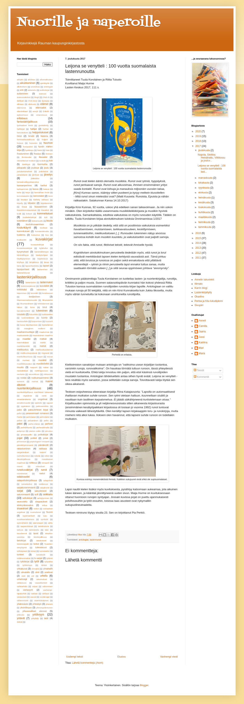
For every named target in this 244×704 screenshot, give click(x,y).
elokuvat (32, 104)
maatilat (26, 339)
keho (19, 192)
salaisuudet (23, 476)
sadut (42, 473)
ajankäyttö (44, 83)
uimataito (25, 572)
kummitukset (23, 231)
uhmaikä (35, 569)
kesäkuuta (204, 202)
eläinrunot (21, 108)
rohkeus (33, 462)
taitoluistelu (34, 530)
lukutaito (21, 314)
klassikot (45, 210)
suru (45, 516)
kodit (19, 214)
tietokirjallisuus (40, 537)
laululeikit (44, 286)
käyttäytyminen (23, 259)
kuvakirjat (44, 239)
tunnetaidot (44, 551)
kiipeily (20, 203)
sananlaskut (26, 484)
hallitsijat (21, 129)
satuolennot (40, 491)
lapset (46, 265)
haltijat (33, 129)
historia (44, 136)
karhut (44, 185)
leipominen (22, 293)
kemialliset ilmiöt (41, 192)
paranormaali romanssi (37, 413)
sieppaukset (41, 501)
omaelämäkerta (24, 399)
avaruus (42, 93)
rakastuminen (23, 448)
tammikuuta (205, 227)
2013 (198, 247)
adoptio (20, 79)
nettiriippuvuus (41, 371)
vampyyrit (28, 590)
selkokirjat (27, 498)
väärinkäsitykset (41, 600)
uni (32, 576)
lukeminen (42, 310)
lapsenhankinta (32, 266)
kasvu (35, 189)
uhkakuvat (22, 568)
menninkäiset (23, 342)
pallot (19, 413)
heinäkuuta (204, 197)
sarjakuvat (44, 487)
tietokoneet (41, 540)
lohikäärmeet (43, 303)
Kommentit (201, 376)
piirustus (49, 431)
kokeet (29, 214)
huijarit (45, 139)
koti (45, 217)
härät (39, 150)
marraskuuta (205, 177)
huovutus (33, 143)
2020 (198, 131)
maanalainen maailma (43, 335)
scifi (36, 494)
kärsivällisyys (23, 255)
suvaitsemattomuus (25, 519)
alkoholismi (22, 87)
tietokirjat (21, 540)
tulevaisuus (41, 547)
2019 (198, 136)
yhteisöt (49, 604)
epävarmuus (22, 115)
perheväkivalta (42, 427)
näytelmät (27, 396)
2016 (198, 233)
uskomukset (41, 579)
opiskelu (38, 403)
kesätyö (24, 199)
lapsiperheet (23, 269)
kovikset (43, 228)
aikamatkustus (46, 79)
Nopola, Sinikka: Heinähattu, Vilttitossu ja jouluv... (211, 157)
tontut (36, 544)
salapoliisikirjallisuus (27, 480)
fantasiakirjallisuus (27, 121)
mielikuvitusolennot (44, 350)
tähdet (44, 565)
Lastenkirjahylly (203, 292)
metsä (43, 346)
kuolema (21, 235)
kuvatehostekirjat (24, 248)
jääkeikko (35, 178)
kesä (50, 196)
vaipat (35, 586)
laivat (46, 262)
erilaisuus (22, 118)
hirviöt (31, 136)
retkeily (37, 456)
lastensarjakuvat (28, 286)
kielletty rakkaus (41, 199)
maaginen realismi (34, 328)
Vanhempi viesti (169, 656)
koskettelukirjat (29, 217)
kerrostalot (38, 196)
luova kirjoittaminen (29, 325)
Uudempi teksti (74, 656)
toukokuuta (204, 207)
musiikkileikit (42, 363)
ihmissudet (26, 157)
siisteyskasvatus (25, 505)
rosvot (19, 466)
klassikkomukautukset (26, 210)
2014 (198, 243)
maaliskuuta (205, 217)
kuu (47, 235)
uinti (37, 572)
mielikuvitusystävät (28, 353)
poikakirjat (43, 434)
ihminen (49, 154)
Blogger (144, 685)
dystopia (45, 101)
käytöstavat (42, 259)
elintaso (20, 104)
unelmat (49, 572)
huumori (48, 142)
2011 (198, 257)
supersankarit (29, 516)
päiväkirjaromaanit (25, 445)
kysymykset (23, 251)
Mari (201, 347)
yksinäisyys (26, 607)
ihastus (37, 153)
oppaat (49, 403)
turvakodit (40, 554)
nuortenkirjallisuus (29, 388)
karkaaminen (22, 189)
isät (51, 160)
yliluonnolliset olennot (35, 611)
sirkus (44, 505)
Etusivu (121, 656)
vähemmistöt (22, 600)
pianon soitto (35, 431)
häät (48, 150)
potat (45, 438)
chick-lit (46, 97)
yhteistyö (36, 604)
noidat (23, 377)
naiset (46, 367)
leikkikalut (22, 289)
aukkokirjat (44, 90)
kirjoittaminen (47, 203)
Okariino (199, 296)
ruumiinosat (22, 473)
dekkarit (20, 101)
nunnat (35, 381)
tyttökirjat (24, 561)
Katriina (203, 342)
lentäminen (34, 296)
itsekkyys (26, 164)
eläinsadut (41, 107)
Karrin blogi (201, 288)
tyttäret (49, 558)
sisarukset (22, 508)
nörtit (44, 396)
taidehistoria (43, 526)
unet (23, 576)
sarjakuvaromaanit (26, 487)
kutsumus (35, 235)
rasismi (43, 452)
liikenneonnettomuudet (27, 300)
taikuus (20, 530)
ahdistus (31, 79)
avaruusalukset (23, 97)
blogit (36, 97)
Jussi (201, 336)
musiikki (42, 360)
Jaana (202, 331)
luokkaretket (47, 314)
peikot (19, 420)
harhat (46, 129)
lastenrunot (95, 539)
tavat (35, 533)
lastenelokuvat (23, 273)
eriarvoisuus (41, 115)
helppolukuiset (40, 132)
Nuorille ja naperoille (89, 22)
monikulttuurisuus (25, 356)
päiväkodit (43, 445)
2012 (198, 252)
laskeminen (42, 269)
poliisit (33, 438)
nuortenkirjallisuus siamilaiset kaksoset (35, 392)
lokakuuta (204, 182)
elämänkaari (22, 111)
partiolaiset (31, 417)
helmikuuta (204, 222)
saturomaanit (23, 494)
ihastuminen (23, 153)
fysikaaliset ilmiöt (25, 125)
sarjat (20, 490)
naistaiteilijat (22, 371)
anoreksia (35, 87)
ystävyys (38, 614)
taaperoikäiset (27, 526)
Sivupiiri (199, 305)
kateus (46, 189)
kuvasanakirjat (37, 244)
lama (19, 266)
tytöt (36, 561)
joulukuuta (204, 150)
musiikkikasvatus (24, 364)
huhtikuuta (204, 212)
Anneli (202, 320)
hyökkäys (29, 150)
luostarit (49, 321)
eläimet (44, 104)
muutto (20, 367)
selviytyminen (43, 498)
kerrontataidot (23, 196)
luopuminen (37, 321)
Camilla (203, 326)
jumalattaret (22, 175)
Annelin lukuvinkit (204, 279)
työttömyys (27, 565)
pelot (19, 423)
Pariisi (19, 417)
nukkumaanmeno (40, 377)
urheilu (44, 575)
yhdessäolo (22, 604)
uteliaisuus (21, 583)
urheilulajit (22, 579)
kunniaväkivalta (42, 231)
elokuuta (203, 192)
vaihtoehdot (22, 586)
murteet (26, 360)
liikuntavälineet (26, 303)
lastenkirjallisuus (31, 277)
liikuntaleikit (47, 300)
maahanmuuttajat (25, 332)
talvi (46, 530)
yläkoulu (20, 615)
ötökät (19, 622)
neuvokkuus (34, 374)
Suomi (49, 512)
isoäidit (42, 161)
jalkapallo (21, 167)
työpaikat (49, 561)
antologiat (84, 539)
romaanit (45, 463)
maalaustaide (23, 335)
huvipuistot (28, 146)
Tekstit (199, 370)
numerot (20, 381)
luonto (44, 317)
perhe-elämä (34, 424)
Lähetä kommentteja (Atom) (87, 662)
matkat (43, 339)
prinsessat (21, 441)
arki (22, 90)
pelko (46, 420)
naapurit (33, 367)
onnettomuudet (23, 403)
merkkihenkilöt (23, 346)
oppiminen (25, 406)
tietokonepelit (23, 544)
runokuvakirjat (25, 469)
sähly (50, 523)
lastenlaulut (30, 282)
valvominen (47, 586)
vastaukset (22, 597)
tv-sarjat (38, 558)
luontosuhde (22, 321)
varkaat (34, 593)
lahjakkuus (34, 262)
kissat (24, 207)
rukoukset (40, 466)
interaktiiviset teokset (26, 161)
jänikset (35, 175)
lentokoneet (47, 293)
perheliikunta (26, 427)
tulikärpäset (22, 551)
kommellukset (45, 213)
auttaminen (22, 93)
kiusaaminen (40, 206)
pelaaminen (33, 420)
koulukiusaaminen (35, 224)
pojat (19, 438)
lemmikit (34, 293)
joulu (46, 167)
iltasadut (43, 157)
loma (32, 307)
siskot (36, 508)
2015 (198, 238)
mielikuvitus (23, 349)
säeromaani (38, 523)
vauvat (33, 597)
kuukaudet (21, 240)
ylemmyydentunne (44, 607)
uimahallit (48, 568)
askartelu (32, 90)
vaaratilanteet (41, 583)
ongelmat (42, 399)
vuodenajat (45, 597)
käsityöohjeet (42, 255)
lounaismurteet (23, 311)
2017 (198, 146)
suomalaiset (35, 512)
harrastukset (22, 132)
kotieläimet (22, 220)
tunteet (20, 554)
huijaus (20, 143)
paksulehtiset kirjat (38, 409)
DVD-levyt (32, 101)
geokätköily (43, 125)
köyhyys (20, 262)
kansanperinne (24, 185)
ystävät (21, 618)
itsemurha (42, 164)
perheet (49, 424)
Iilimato (199, 283)
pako (19, 409)
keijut (27, 192)
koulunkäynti (24, 227)
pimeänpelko (26, 434)
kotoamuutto (37, 221)
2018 (198, 141)
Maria (202, 353)
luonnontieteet (28, 318)
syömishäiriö (22, 523)
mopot (40, 356)
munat (50, 356)
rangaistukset (23, 452)
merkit (43, 342)
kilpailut (31, 203)
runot (44, 469)
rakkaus (43, 448)
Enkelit (46, 111)
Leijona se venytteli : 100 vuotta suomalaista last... (211, 168)
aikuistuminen (27, 83)
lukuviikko (33, 314)
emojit (35, 111)
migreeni (45, 353)
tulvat (33, 551)
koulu (49, 220)
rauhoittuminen (23, 456)
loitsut (19, 307)
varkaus (45, 593)
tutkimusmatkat (23, 558)
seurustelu (22, 501)
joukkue (35, 167)
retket (46, 456)
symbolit (44, 519)
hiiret (19, 136)
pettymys (21, 431)
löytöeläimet (47, 325)
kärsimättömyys (41, 252)
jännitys (48, 174)
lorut (44, 307)
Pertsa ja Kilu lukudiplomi (209, 301)
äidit (46, 618)
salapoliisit (48, 480)
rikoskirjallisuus (23, 459)
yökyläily (35, 618)
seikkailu (48, 494)
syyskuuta (204, 187)
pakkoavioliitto (42, 406)
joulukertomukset (24, 171)
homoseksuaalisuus (25, 139)
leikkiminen (41, 289)
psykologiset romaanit (39, 441)
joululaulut (43, 171)
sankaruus (43, 484)
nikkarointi (48, 374)
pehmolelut (44, 417)
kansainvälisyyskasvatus (28, 182)
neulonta (21, 374)
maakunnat (44, 332)
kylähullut (43, 248)
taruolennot (22, 533)
